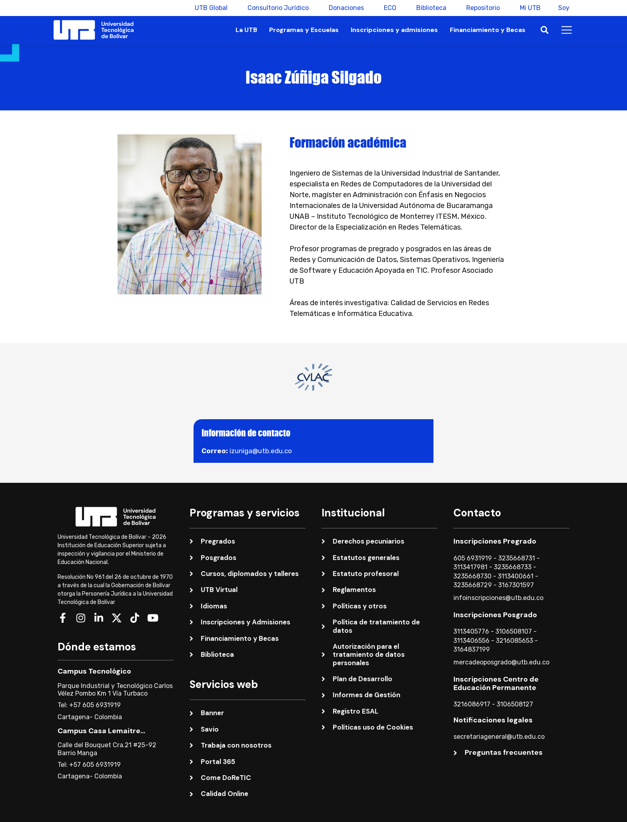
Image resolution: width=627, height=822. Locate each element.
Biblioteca (429, 8)
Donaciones (343, 8)
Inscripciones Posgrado (495, 615)
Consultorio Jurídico (275, 8)
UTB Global (208, 8)
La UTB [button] (246, 30)
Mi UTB (527, 8)
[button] (544, 30)
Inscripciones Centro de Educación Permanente (496, 683)
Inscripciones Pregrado (494, 541)
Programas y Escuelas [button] (304, 30)
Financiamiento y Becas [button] (487, 30)
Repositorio (480, 8)
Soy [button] (563, 8)
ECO (387, 8)
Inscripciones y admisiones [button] (394, 30)
